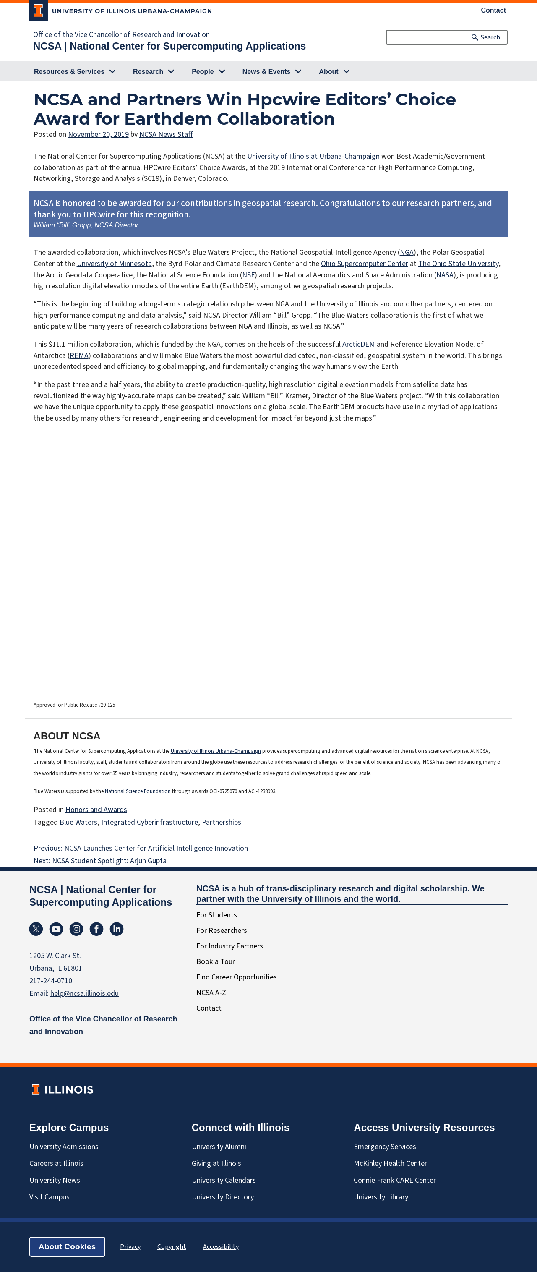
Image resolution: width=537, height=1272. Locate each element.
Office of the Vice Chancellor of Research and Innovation (121, 35)
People (203, 71)
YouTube (56, 929)
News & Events (266, 71)
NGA (407, 252)
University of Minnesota (114, 264)
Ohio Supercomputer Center (364, 264)
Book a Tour (215, 961)
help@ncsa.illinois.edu (84, 993)
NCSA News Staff (166, 134)
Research (148, 71)
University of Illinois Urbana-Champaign (216, 751)
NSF (248, 275)
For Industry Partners (229, 946)
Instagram (76, 929)
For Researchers (221, 930)
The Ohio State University (458, 264)
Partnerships (221, 822)
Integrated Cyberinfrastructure (149, 822)
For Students (216, 915)
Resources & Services (69, 71)
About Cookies (67, 1246)
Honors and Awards (96, 809)
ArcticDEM (358, 344)
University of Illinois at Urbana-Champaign (313, 156)
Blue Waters (78, 822)
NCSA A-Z (211, 992)
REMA (79, 355)
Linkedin (116, 929)
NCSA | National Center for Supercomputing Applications (169, 46)
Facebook (96, 929)
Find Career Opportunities (236, 977)
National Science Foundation (138, 791)
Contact (494, 10)
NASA (445, 275)
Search (490, 37)
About (328, 71)
